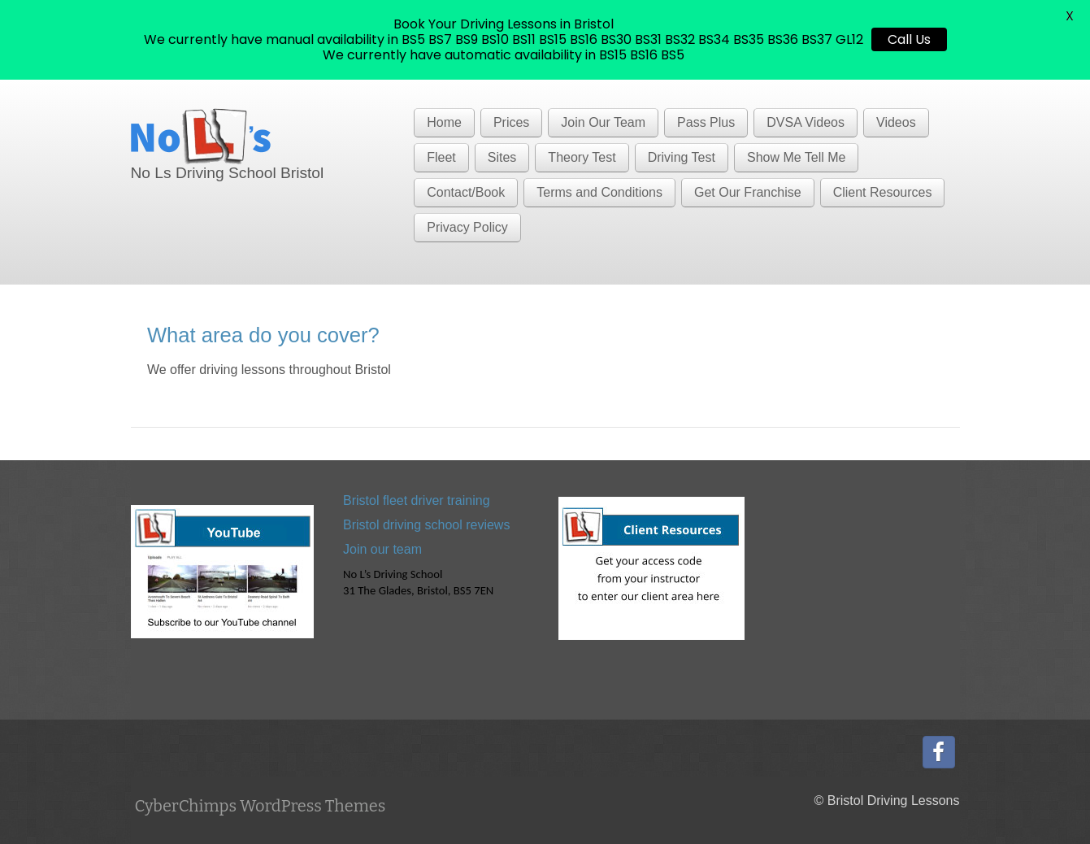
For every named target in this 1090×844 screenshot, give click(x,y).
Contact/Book (466, 192)
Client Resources (882, 192)
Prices (511, 122)
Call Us (909, 39)
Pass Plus (706, 122)
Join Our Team (603, 122)
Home (444, 122)
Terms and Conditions (599, 192)
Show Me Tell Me (796, 157)
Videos (896, 122)
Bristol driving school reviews (426, 525)
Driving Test (681, 157)
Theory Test (581, 157)
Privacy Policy (467, 227)
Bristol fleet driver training (416, 500)
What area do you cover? (263, 335)
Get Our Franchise (747, 192)
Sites (502, 157)
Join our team (382, 549)
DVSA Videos (805, 122)
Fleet (441, 157)
